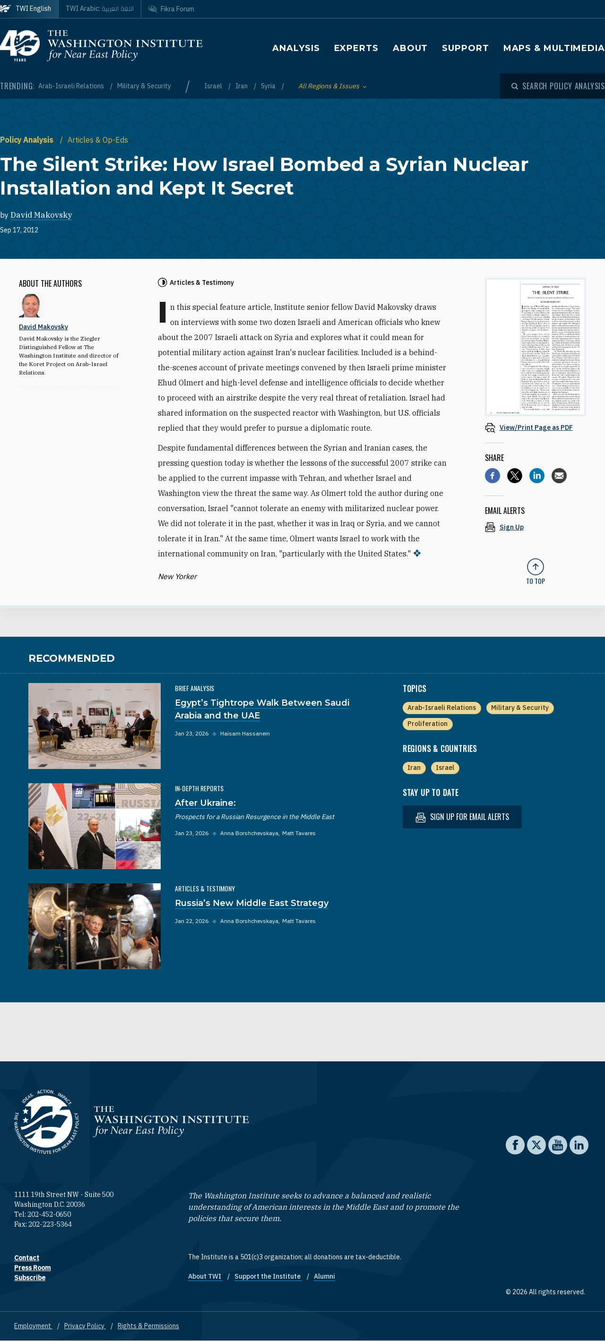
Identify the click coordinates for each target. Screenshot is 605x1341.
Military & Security (144, 86)
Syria (269, 86)
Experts (356, 48)
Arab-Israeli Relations (71, 86)
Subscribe (29, 1277)
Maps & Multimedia (554, 48)
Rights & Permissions (148, 1326)
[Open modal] (558, 86)
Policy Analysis (27, 140)
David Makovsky (41, 215)
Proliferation (427, 723)
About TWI (205, 1276)
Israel (214, 86)
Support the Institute (268, 1276)
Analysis (296, 48)
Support (465, 48)
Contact (26, 1258)
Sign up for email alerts (462, 817)
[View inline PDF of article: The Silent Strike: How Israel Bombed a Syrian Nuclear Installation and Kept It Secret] (535, 427)
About (410, 48)
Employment (33, 1326)
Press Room (32, 1268)
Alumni (324, 1276)
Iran (242, 86)
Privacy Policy (85, 1326)
